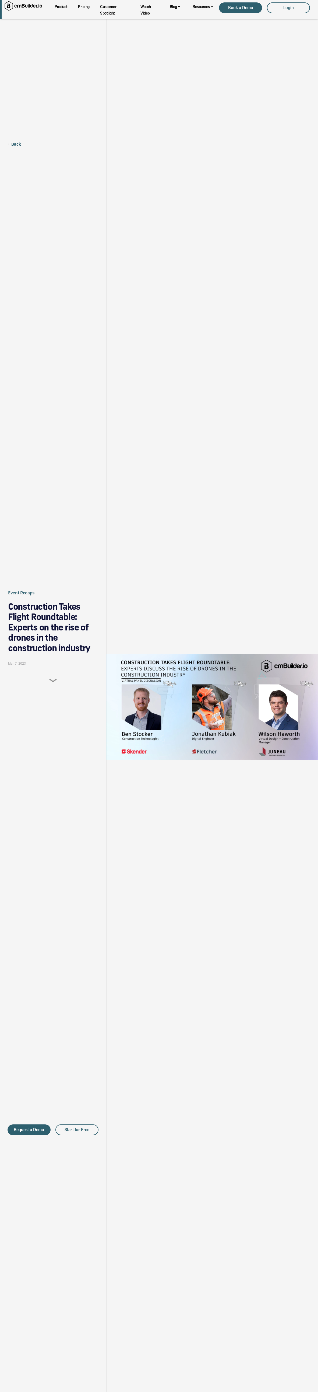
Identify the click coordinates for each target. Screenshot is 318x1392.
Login (288, 7)
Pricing (84, 6)
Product (61, 6)
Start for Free (77, 1129)
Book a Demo (240, 7)
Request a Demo (29, 1129)
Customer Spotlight (108, 10)
